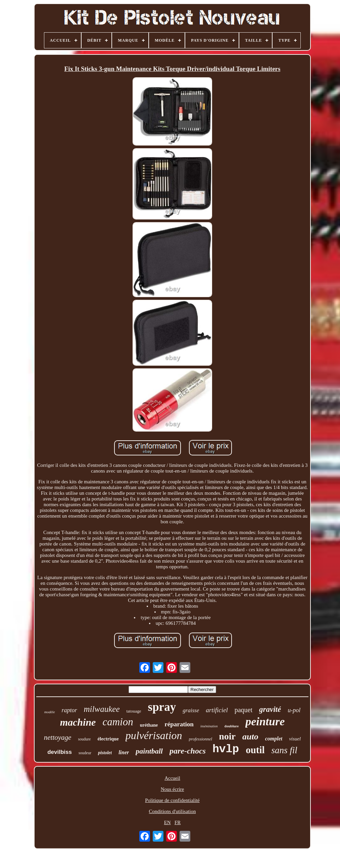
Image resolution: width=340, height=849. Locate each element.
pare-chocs (187, 750)
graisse (191, 710)
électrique (107, 738)
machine (78, 722)
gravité (270, 709)
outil (255, 749)
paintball (149, 751)
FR (178, 822)
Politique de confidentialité (172, 800)
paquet (243, 710)
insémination (209, 726)
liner (123, 752)
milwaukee (102, 709)
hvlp (225, 749)
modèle (49, 712)
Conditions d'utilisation (172, 811)
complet (274, 738)
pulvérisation (154, 735)
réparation (179, 724)
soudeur (85, 753)
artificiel (217, 710)
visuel (295, 738)
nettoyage (57, 737)
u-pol (294, 710)
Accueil (172, 778)
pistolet (105, 752)
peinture (265, 721)
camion (117, 722)
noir (227, 736)
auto (250, 736)
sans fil (284, 750)
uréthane (149, 725)
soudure (84, 739)
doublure (232, 726)
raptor (69, 710)
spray (162, 707)
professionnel (200, 738)
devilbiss (59, 752)
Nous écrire (172, 789)
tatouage (133, 711)
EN (167, 822)
